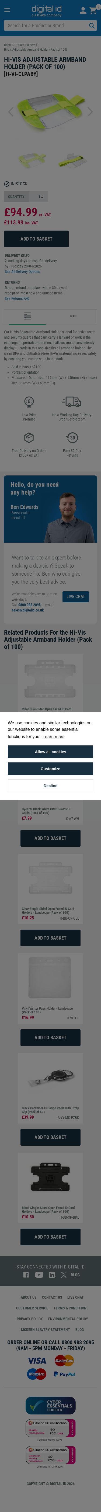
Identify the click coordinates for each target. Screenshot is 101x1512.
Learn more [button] (54, 737)
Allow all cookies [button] (50, 752)
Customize (50, 769)
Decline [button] (50, 786)
